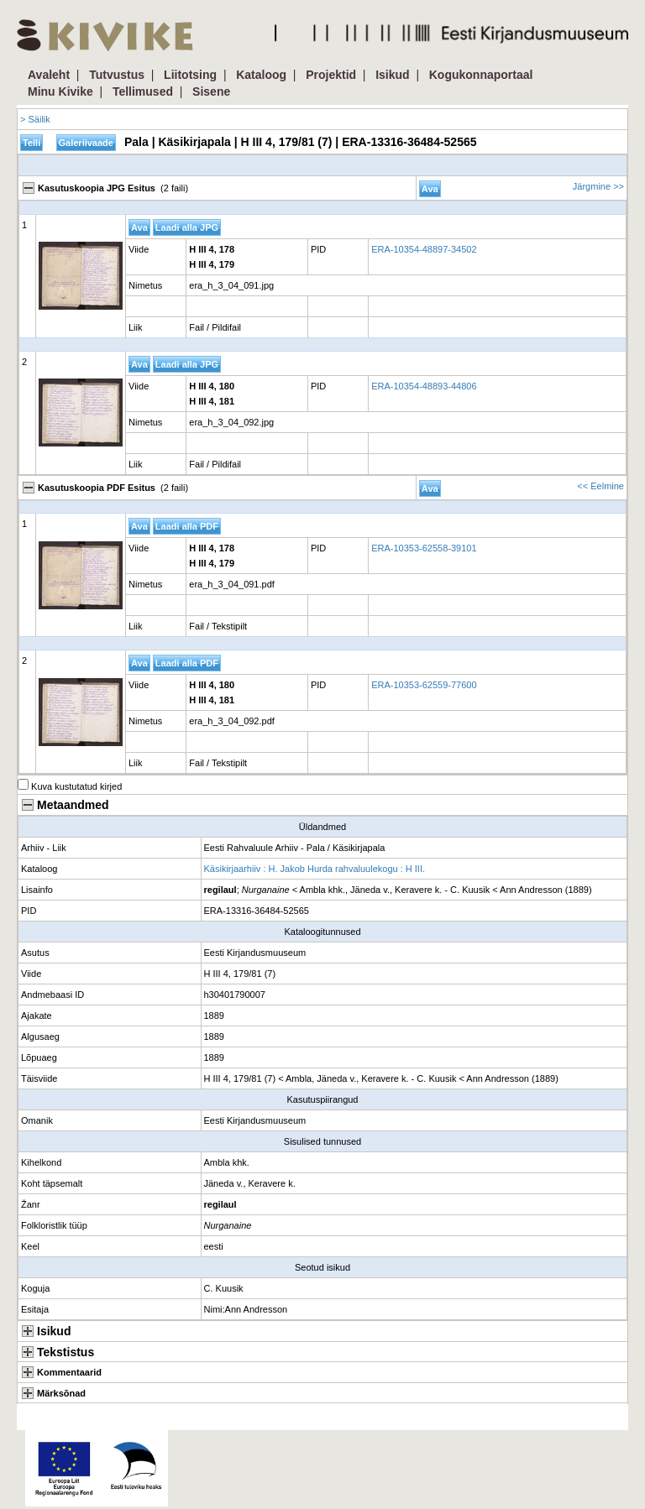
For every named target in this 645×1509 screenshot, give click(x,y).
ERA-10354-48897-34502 (423, 249)
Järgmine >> (598, 186)
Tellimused (143, 91)
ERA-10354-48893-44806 (423, 386)
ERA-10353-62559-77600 (423, 685)
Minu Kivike (60, 91)
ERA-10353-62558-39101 (423, 548)
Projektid (331, 74)
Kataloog (261, 74)
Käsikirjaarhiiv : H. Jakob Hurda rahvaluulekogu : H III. (315, 869)
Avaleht (49, 74)
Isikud (392, 74)
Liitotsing (190, 74)
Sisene (211, 91)
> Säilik (35, 119)
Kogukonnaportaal (481, 74)
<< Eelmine (600, 486)
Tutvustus (116, 74)
